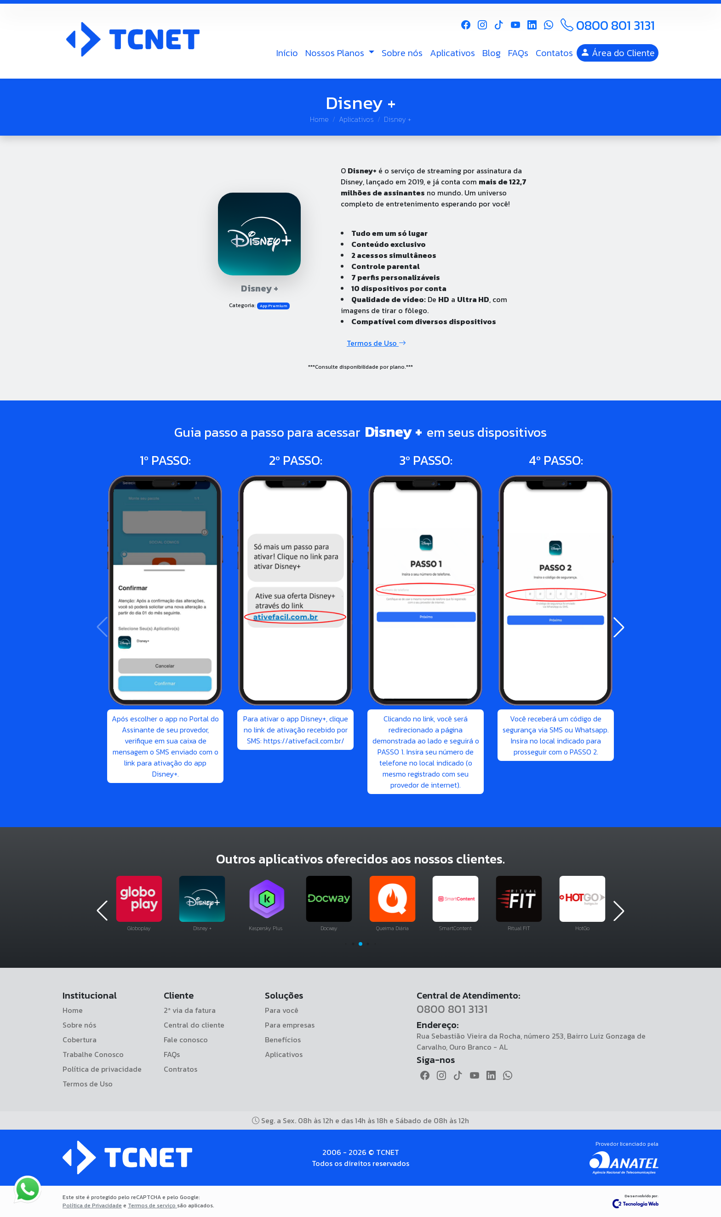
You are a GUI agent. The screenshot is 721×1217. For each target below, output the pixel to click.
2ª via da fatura (190, 1010)
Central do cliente (194, 1024)
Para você (281, 1010)
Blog (491, 53)
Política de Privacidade (92, 1205)
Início (287, 53)
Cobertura (80, 1039)
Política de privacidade (102, 1068)
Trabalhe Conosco (93, 1054)
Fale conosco (186, 1039)
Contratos (180, 1068)
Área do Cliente (617, 53)
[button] (619, 627)
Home (319, 119)
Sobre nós (402, 53)
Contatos (554, 53)
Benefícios (283, 1039)
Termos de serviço (152, 1205)
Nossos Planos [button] (335, 53)
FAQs (518, 53)
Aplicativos (452, 53)
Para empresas (290, 1024)
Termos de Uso (376, 343)
